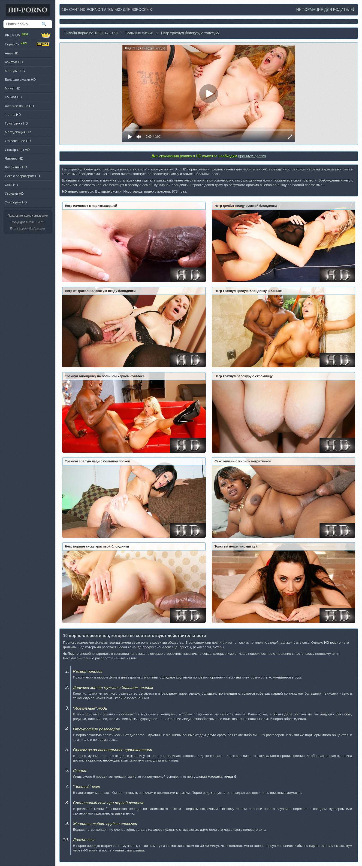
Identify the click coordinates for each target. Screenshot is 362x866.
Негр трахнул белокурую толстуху (190, 33)
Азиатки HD (14, 62)
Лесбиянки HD (16, 167)
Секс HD (11, 185)
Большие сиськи (139, 33)
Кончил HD (13, 97)
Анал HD (11, 53)
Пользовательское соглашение (28, 215)
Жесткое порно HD (19, 106)
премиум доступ (252, 156)
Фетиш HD (13, 114)
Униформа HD (16, 202)
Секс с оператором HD (22, 176)
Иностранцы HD (17, 150)
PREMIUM (28, 35)
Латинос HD (14, 158)
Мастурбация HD (18, 132)
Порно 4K (28, 44)
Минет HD (12, 88)
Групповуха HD (16, 123)
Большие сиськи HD (20, 79)
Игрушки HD (14, 193)
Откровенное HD (18, 141)
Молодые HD (15, 71)
